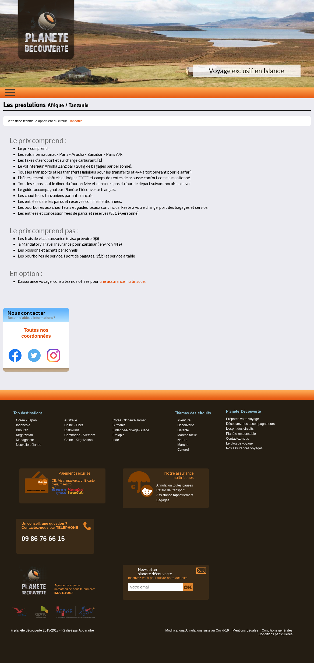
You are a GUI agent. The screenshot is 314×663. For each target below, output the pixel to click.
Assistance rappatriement (174, 495)
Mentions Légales (245, 630)
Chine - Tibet (73, 425)
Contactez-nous (237, 438)
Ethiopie (118, 435)
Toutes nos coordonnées (36, 333)
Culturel (183, 450)
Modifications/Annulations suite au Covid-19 (197, 630)
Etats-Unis (71, 430)
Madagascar (25, 440)
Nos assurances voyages (244, 448)
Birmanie (118, 425)
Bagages (162, 500)
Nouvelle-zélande (28, 445)
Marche (182, 445)
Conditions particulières (275, 634)
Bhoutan (22, 430)
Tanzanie (76, 121)
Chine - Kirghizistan (78, 440)
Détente (183, 430)
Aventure (183, 420)
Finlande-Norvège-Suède (130, 430)
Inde (115, 440)
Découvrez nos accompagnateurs (250, 424)
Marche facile (187, 435)
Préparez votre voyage (242, 419)
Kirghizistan (24, 435)
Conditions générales (277, 630)
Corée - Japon (26, 420)
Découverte (185, 425)
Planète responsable (241, 434)
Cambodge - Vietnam (79, 435)
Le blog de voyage (239, 443)
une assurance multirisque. (123, 281)
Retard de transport (170, 490)
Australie (70, 420)
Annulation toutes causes (174, 485)
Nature (182, 440)
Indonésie (23, 425)
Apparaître (86, 630)
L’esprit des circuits (240, 429)
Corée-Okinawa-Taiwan (129, 420)
